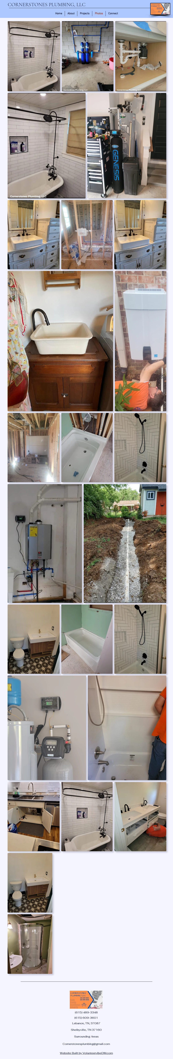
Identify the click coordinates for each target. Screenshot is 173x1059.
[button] (84, 13)
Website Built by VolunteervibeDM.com (86, 1053)
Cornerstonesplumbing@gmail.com (86, 1044)
